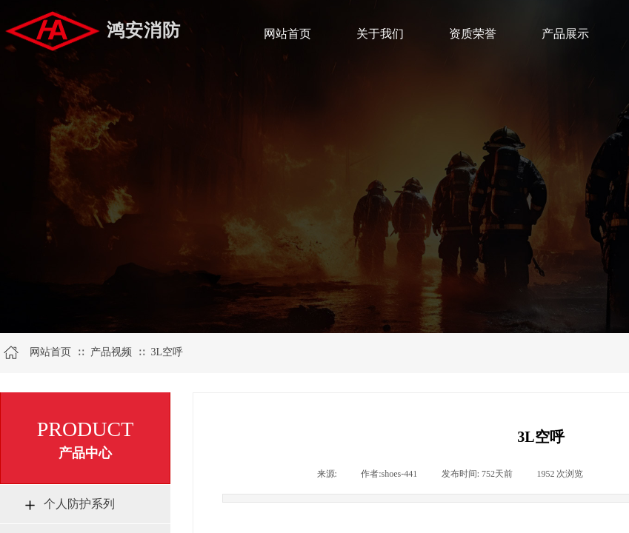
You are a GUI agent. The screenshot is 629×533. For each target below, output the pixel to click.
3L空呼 (166, 352)
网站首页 (50, 352)
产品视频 (111, 352)
